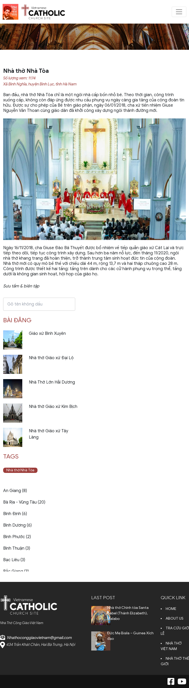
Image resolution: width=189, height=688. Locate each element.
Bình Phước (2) (17, 536)
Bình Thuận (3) (16, 548)
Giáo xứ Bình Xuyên (47, 333)
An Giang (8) (15, 490)
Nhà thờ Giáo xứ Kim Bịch (53, 406)
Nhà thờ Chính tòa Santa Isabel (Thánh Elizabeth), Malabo (128, 613)
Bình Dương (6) (17, 525)
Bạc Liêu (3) (14, 560)
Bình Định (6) (15, 513)
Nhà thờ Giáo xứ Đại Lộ (51, 358)
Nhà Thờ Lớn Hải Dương (52, 382)
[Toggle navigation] (179, 12)
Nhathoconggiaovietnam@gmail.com (39, 637)
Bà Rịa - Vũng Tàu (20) (24, 502)
